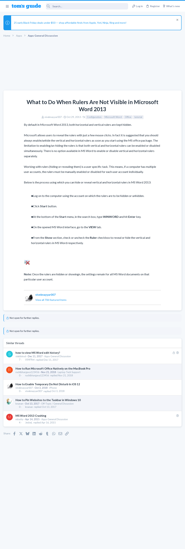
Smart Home (140, 289)
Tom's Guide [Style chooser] (155, 528)
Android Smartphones (145, 324)
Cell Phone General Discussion (149, 272)
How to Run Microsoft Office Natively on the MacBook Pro (53, 394)
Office (99, 117)
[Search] (87, 6)
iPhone (53, 414)
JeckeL (28, 448)
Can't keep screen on (145, 261)
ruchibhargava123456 (28, 398)
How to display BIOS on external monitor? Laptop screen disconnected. (152, 336)
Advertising (53, 543)
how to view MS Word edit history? (38, 378)
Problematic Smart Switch (153, 279)
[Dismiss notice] (176, 20)
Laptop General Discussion (147, 233)
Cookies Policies (79, 543)
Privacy (102, 543)
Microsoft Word (84, 117)
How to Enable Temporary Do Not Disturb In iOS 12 (48, 410)
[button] (7, 6)
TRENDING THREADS (139, 201)
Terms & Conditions (127, 543)
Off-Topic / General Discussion (57, 429)
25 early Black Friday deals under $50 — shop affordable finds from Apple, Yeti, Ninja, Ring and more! (70, 22)
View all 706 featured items (35, 326)
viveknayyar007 (24, 117)
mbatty (20, 445)
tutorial (109, 117)
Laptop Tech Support (69, 398)
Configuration (65, 117)
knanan (19, 429)
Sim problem (145, 296)
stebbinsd (21, 382)
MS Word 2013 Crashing (31, 441)
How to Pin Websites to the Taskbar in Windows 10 (48, 426)
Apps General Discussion (57, 382)
